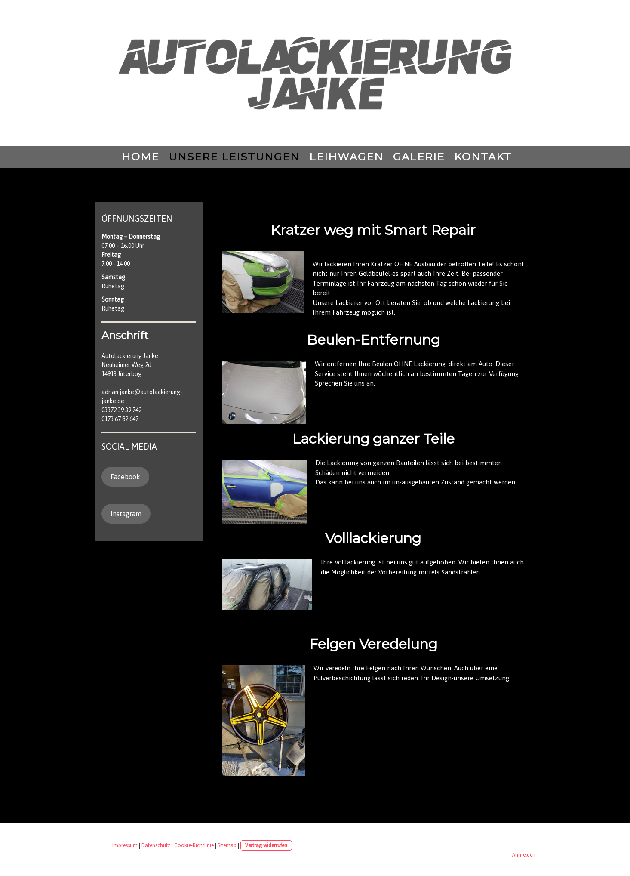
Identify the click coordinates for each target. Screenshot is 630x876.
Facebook (125, 477)
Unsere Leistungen (234, 157)
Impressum (125, 845)
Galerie (419, 157)
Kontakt (483, 157)
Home (140, 157)
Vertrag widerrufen (266, 845)
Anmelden (523, 854)
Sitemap (227, 845)
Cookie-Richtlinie (194, 845)
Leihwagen (346, 157)
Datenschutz (155, 845)
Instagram (126, 514)
